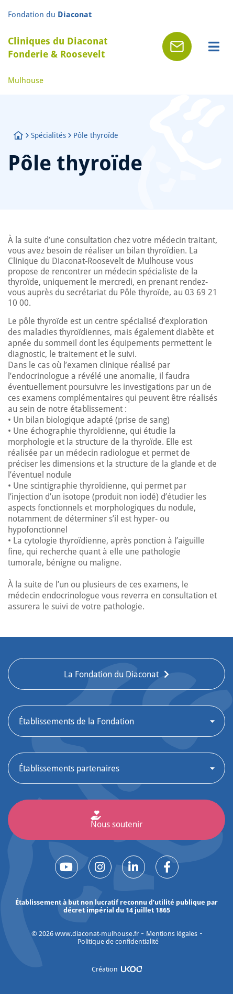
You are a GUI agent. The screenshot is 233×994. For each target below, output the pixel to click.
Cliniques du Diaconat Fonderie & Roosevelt (57, 47)
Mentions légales (171, 934)
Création (105, 969)
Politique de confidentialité (118, 941)
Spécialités (48, 135)
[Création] (131, 969)
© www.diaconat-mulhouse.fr (85, 934)
